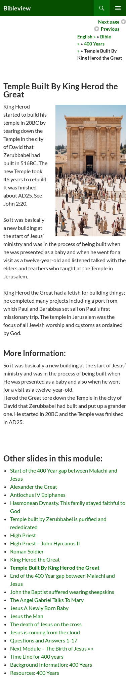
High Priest (23, 535)
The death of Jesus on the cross (46, 624)
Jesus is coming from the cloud (45, 632)
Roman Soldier (27, 551)
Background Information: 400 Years (51, 664)
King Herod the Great (35, 559)
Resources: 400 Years (34, 672)
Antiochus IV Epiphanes (38, 494)
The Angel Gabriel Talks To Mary (47, 600)
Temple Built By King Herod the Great (54, 567)
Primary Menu (118, 8)
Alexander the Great (33, 486)
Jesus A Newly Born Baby (39, 608)
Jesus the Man (26, 616)
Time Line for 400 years (37, 656)
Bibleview (17, 8)
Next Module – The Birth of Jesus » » (51, 648)
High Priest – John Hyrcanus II (45, 543)
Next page (108, 22)
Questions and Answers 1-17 (43, 640)
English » (86, 36)
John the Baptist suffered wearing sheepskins (62, 592)
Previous (110, 29)
